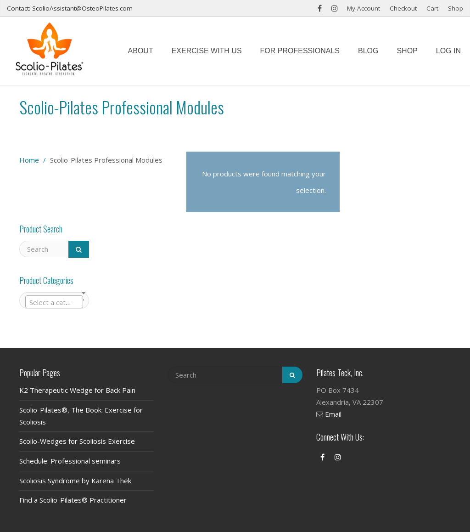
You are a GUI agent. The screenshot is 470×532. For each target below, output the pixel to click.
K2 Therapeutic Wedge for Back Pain (77, 390)
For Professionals (300, 51)
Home (29, 159)
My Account (363, 8)
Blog (368, 51)
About (140, 51)
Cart (432, 8)
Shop (455, 8)
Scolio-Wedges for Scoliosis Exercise (77, 441)
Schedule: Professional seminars (70, 460)
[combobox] (54, 301)
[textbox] (54, 302)
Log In (448, 51)
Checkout (403, 8)
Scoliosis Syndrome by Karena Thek (75, 480)
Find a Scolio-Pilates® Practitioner (73, 499)
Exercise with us (207, 51)
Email (333, 414)
